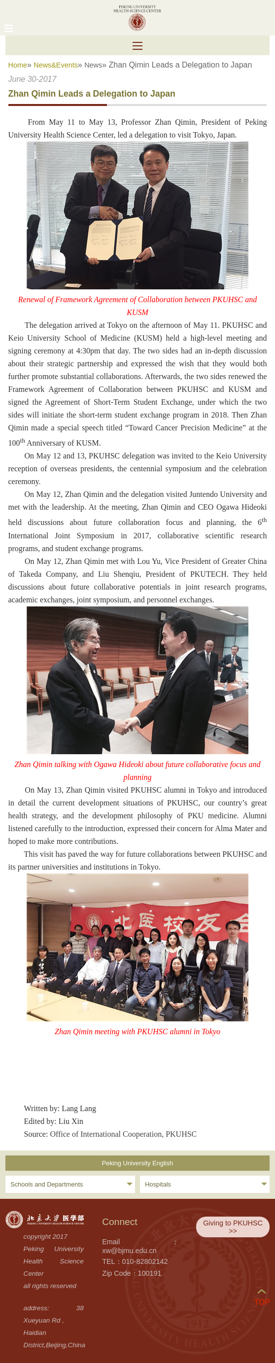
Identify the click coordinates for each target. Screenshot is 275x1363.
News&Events (56, 65)
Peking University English (137, 1163)
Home (17, 65)
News (93, 65)
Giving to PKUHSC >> (233, 1227)
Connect (119, 1222)
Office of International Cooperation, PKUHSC (123, 1134)
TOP (262, 1297)
